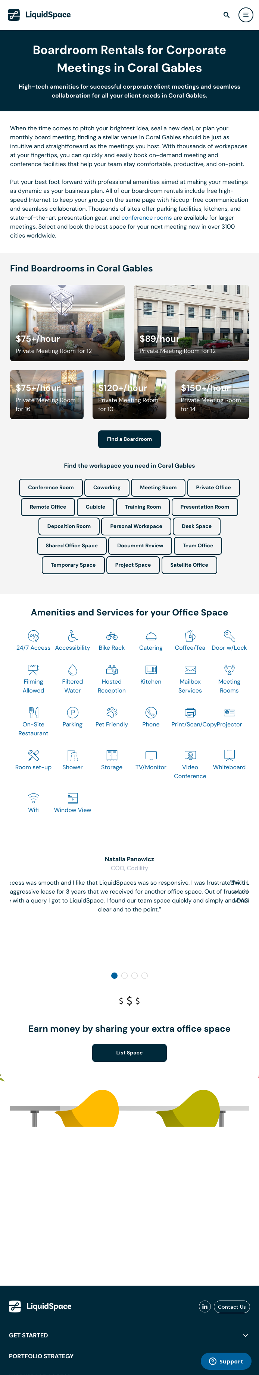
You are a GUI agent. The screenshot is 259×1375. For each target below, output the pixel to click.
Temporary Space (73, 565)
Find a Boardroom (129, 439)
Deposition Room (69, 526)
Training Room (143, 507)
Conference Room (51, 487)
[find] (226, 14)
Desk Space (197, 526)
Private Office (213, 487)
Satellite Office (189, 565)
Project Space (133, 565)
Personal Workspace (136, 526)
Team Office (198, 545)
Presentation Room (205, 507)
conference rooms (146, 218)
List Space (129, 1053)
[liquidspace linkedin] (205, 1307)
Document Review (140, 545)
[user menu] (245, 14)
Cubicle (96, 507)
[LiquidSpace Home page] (39, 15)
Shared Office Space (72, 545)
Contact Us (232, 1307)
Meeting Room (158, 487)
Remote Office (48, 507)
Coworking (107, 487)
